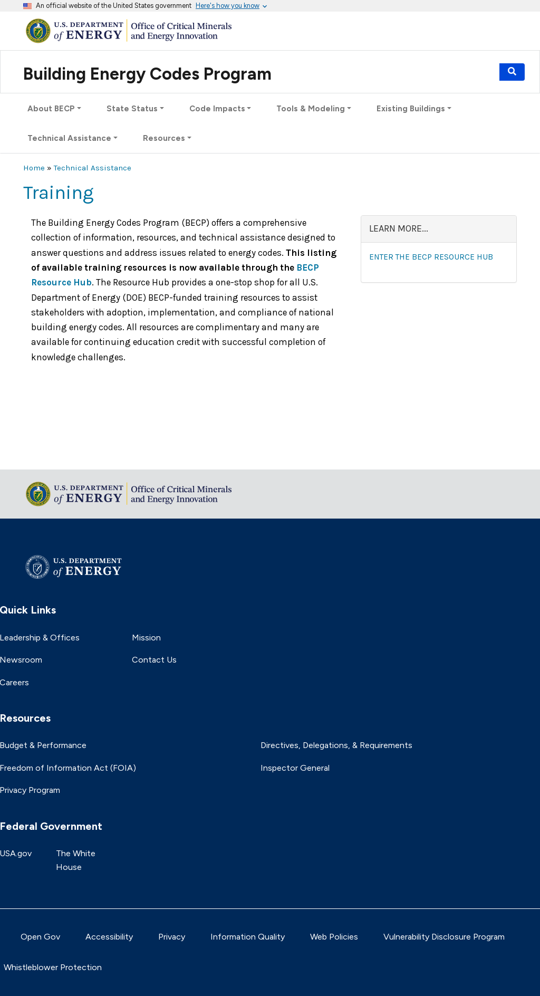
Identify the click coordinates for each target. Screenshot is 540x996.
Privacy (171, 937)
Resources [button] (164, 138)
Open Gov (40, 937)
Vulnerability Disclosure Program (444, 937)
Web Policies (334, 937)
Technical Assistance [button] (69, 138)
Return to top (49, 454)
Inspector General (295, 768)
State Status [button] (132, 108)
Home (34, 168)
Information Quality (247, 937)
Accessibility (109, 937)
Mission (146, 638)
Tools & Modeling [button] (310, 108)
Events (482, 71)
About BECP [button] (51, 108)
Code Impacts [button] (217, 108)
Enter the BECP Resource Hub (431, 257)
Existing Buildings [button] (411, 108)
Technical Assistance (92, 168)
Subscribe (443, 71)
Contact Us (154, 660)
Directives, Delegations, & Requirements (336, 745)
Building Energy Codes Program (147, 74)
